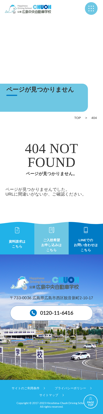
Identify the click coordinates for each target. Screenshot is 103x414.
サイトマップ (48, 395)
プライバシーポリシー (70, 388)
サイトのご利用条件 (26, 388)
